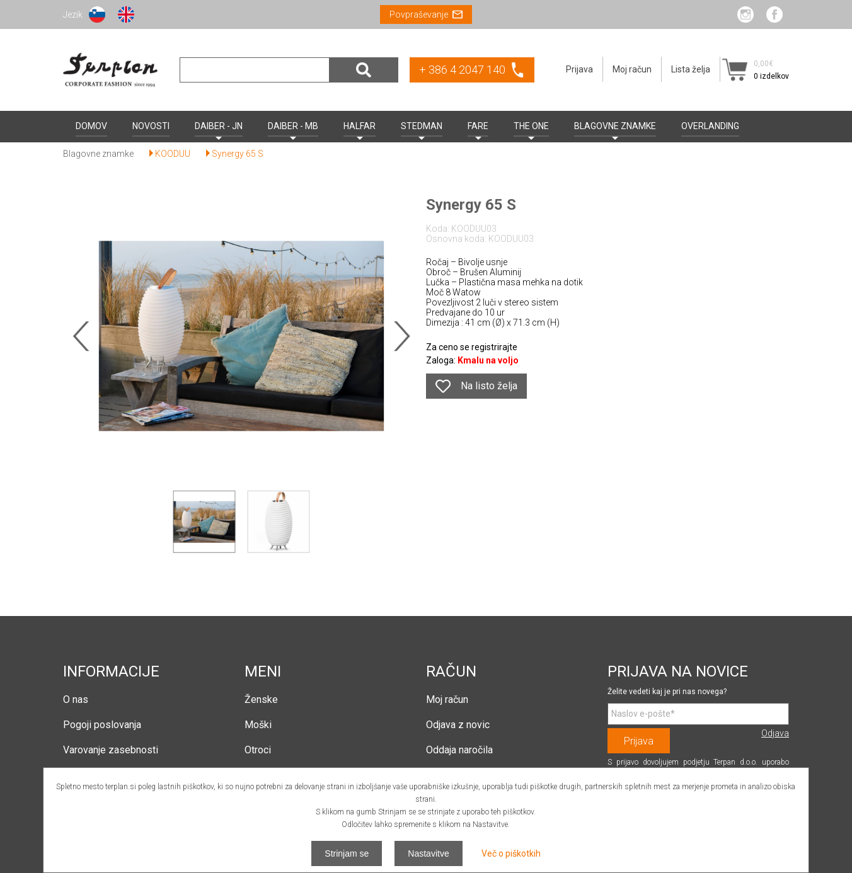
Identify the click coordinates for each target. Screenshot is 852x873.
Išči (363, 70)
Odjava (775, 733)
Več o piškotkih (511, 853)
